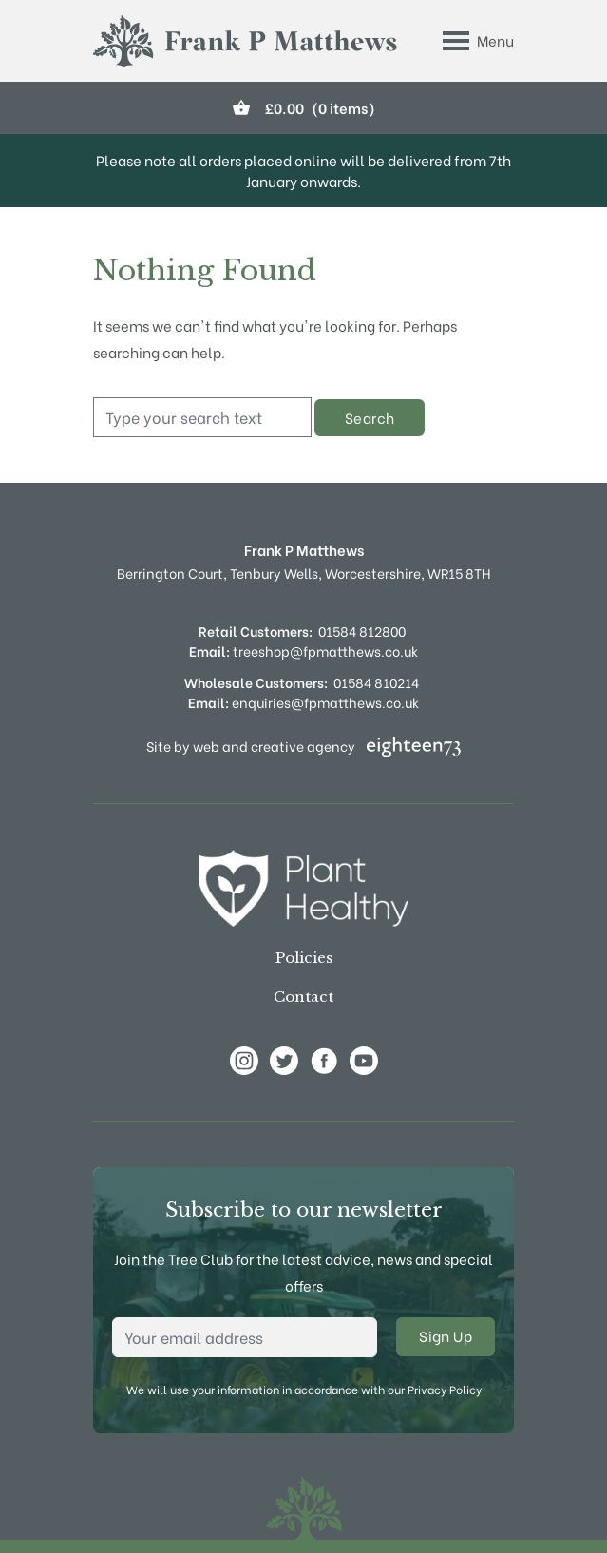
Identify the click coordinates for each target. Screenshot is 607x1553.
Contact (303, 996)
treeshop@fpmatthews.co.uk (303, 651)
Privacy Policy (445, 1389)
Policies (303, 958)
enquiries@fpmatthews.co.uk (303, 702)
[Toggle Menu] (478, 40)
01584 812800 (362, 631)
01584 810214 (376, 682)
